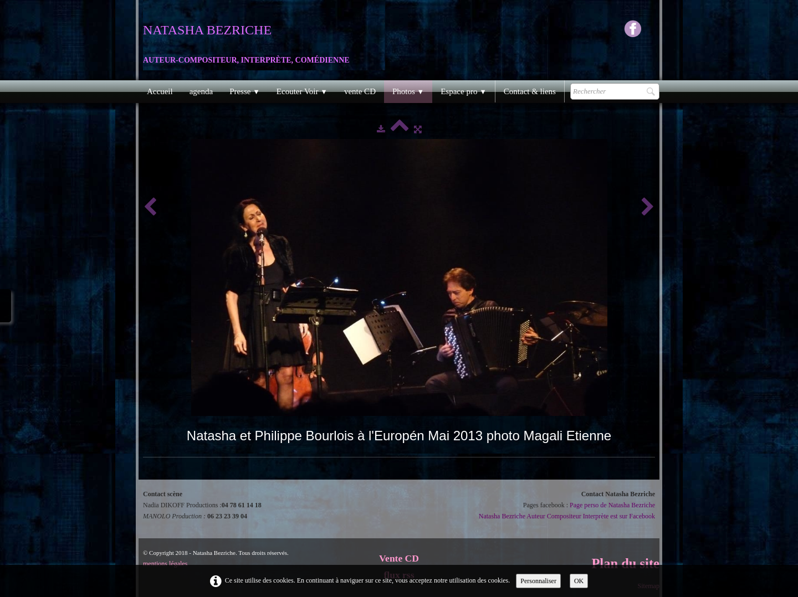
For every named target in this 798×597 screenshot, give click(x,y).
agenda (201, 91)
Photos (408, 91)
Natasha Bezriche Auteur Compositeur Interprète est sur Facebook (567, 516)
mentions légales (165, 564)
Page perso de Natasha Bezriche (612, 505)
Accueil (160, 91)
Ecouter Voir (302, 91)
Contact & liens (530, 91)
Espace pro (464, 91)
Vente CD (399, 558)
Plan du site (625, 563)
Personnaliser (538, 581)
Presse (244, 91)
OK (579, 581)
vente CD (360, 91)
